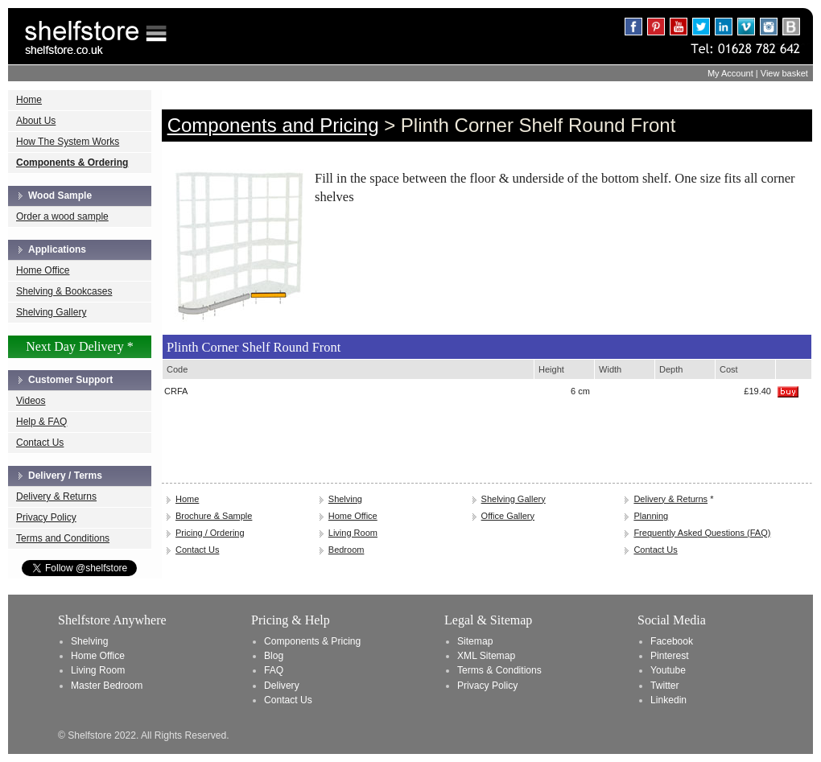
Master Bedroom (106, 685)
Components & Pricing (312, 641)
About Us (36, 120)
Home (29, 99)
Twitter (664, 685)
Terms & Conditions (499, 670)
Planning (650, 516)
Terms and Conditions (62, 538)
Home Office (42, 270)
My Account (730, 73)
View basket (784, 73)
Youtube (668, 670)
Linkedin (668, 700)
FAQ (273, 670)
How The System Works (67, 141)
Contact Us (40, 442)
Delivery (281, 685)
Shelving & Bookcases (64, 291)
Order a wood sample (62, 216)
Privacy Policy (46, 517)
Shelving (345, 499)
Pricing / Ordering (210, 533)
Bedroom (346, 549)
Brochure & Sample (213, 516)
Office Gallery (507, 516)
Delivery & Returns (56, 496)
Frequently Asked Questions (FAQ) (701, 533)
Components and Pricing (273, 125)
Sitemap (475, 641)
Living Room (352, 533)
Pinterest (669, 655)
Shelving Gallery (51, 312)
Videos (30, 400)
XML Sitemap (486, 655)
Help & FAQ (41, 421)
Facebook (671, 641)
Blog (273, 655)
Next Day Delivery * (80, 346)
